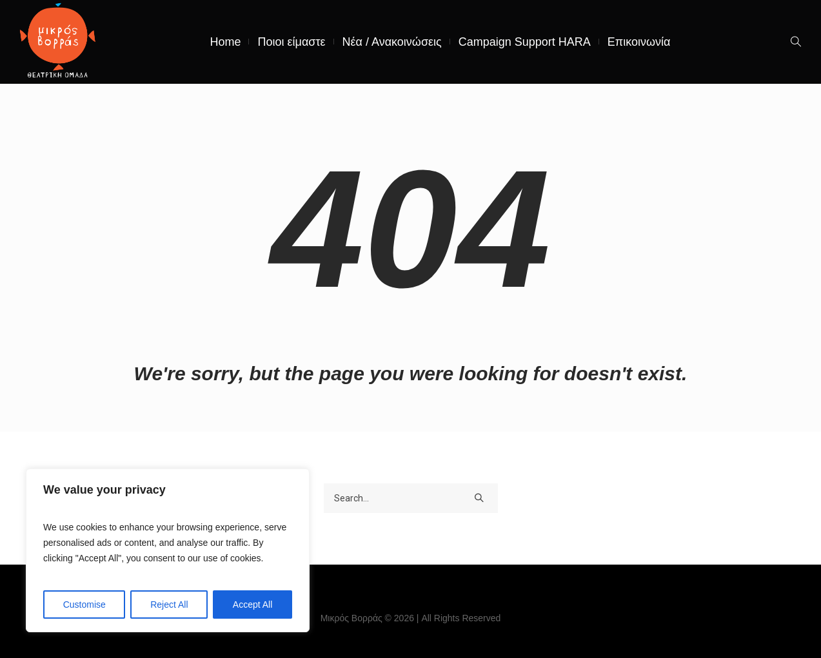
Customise (84, 604)
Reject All (169, 604)
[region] (168, 550)
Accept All (252, 604)
